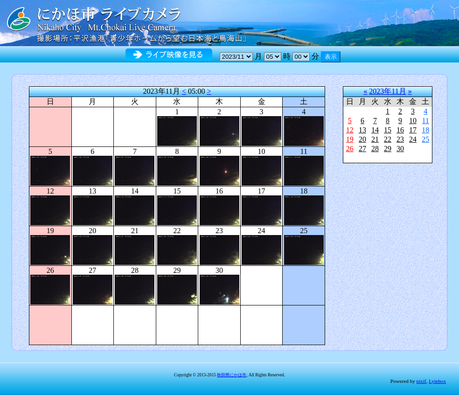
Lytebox (437, 381)
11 (425, 121)
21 (375, 139)
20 (362, 139)
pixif (421, 381)
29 (387, 148)
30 (400, 148)
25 (425, 139)
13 (362, 130)
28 (375, 148)
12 (350, 130)
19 (350, 139)
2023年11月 (387, 91)
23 (400, 139)
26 (350, 148)
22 (387, 139)
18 (425, 130)
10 (413, 121)
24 (413, 139)
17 (413, 130)
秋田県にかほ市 (231, 375)
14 (375, 130)
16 (400, 130)
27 (362, 148)
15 (387, 130)
